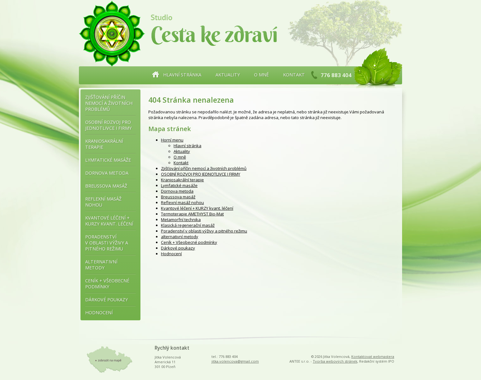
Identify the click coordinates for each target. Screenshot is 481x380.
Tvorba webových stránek (335, 361)
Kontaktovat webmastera (372, 356)
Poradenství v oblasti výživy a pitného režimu (204, 231)
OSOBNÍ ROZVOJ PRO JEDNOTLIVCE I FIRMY (200, 174)
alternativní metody (179, 236)
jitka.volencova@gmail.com (235, 361)
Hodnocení (171, 253)
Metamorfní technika (181, 219)
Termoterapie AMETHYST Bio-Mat (192, 214)
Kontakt (294, 75)
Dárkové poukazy (178, 248)
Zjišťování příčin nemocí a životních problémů (203, 168)
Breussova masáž (178, 197)
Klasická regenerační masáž (188, 225)
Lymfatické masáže (179, 185)
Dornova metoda (177, 191)
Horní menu (172, 140)
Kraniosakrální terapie (182, 180)
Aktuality (228, 75)
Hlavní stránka (182, 75)
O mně (261, 75)
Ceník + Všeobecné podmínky (189, 242)
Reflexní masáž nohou (182, 202)
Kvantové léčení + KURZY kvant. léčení (197, 208)
